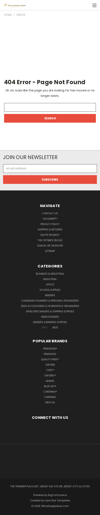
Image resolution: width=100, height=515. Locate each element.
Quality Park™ (50, 359)
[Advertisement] (50, 47)
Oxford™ (50, 375)
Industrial (50, 279)
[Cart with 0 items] (86, 5)
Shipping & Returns (50, 229)
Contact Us (50, 213)
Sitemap (50, 251)
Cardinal (50, 397)
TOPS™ (50, 370)
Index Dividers (50, 317)
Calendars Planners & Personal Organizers (50, 300)
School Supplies (50, 290)
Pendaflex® (50, 348)
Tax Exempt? (50, 218)
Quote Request (50, 235)
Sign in (42, 245)
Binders (50, 295)
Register (57, 245)
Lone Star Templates (57, 500)
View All (50, 402)
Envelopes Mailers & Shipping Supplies (50, 311)
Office (50, 284)
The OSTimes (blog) (50, 240)
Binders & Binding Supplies (50, 322)
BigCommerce (57, 495)
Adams (50, 381)
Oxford (50, 364)
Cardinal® (50, 391)
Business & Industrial (50, 273)
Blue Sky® (50, 386)
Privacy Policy (50, 224)
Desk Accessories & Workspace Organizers (50, 306)
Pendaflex (50, 354)
